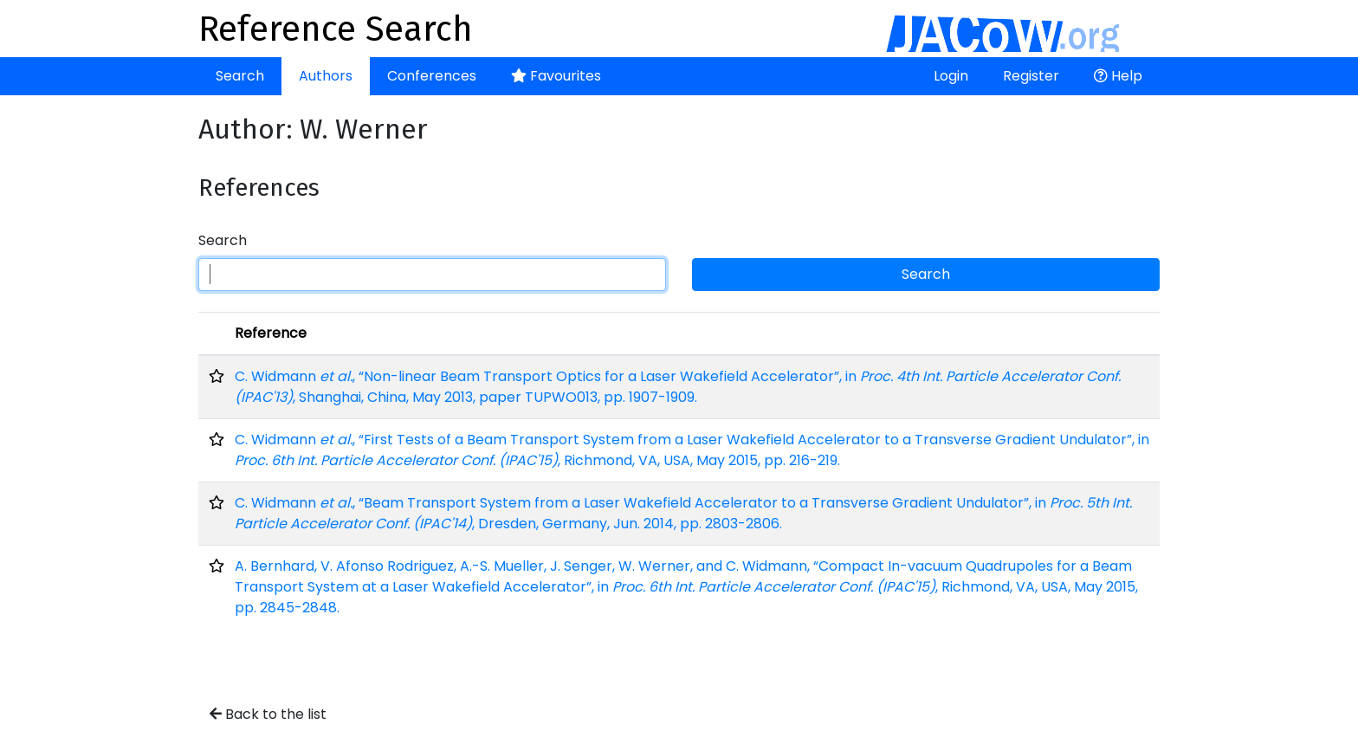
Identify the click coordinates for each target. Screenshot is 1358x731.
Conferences (431, 76)
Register (1031, 76)
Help (1118, 76)
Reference (271, 333)
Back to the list (268, 714)
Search (240, 76)
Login (951, 76)
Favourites (556, 76)
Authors (325, 76)
